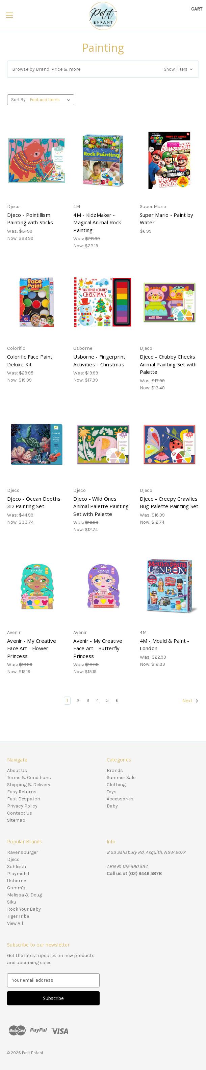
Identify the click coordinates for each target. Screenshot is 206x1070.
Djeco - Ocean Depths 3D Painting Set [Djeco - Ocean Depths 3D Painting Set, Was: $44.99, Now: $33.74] (33, 502)
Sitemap (16, 820)
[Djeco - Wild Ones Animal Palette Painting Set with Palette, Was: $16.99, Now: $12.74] (102, 444)
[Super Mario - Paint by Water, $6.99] (169, 160)
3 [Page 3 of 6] (87, 700)
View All (15, 923)
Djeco (13, 859)
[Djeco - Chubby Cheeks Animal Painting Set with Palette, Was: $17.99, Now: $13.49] (169, 302)
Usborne (16, 881)
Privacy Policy (22, 806)
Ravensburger (22, 852)
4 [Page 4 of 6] (97, 700)
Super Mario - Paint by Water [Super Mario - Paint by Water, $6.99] (167, 218)
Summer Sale (121, 777)
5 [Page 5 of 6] (107, 700)
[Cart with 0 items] (196, 9)
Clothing (116, 785)
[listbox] (51, 100)
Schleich (16, 866)
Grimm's (16, 888)
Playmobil (18, 874)
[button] (103, 69)
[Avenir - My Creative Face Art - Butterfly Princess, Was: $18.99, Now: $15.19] (102, 586)
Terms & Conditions (29, 777)
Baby (112, 806)
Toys (112, 792)
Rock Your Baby (24, 909)
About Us (17, 770)
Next (190, 701)
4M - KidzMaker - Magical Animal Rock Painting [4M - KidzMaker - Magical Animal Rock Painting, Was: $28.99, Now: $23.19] (97, 222)
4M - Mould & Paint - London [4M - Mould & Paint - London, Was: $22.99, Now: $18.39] (164, 644)
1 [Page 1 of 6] (67, 700)
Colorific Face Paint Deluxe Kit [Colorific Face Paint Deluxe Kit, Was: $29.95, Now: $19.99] (29, 360)
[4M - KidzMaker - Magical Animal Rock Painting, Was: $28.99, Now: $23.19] (102, 160)
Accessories (120, 799)
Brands (115, 770)
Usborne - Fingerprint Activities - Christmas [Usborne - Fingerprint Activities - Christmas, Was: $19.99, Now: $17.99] (99, 360)
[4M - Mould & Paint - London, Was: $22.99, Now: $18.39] (169, 586)
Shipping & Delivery (28, 785)
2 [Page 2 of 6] (78, 700)
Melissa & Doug (24, 895)
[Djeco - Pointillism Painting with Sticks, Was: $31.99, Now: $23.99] (36, 160)
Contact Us (19, 813)
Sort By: (18, 99)
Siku (11, 902)
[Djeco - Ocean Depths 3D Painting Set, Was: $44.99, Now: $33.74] (36, 444)
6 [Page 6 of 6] (117, 700)
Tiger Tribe (18, 916)
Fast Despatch (23, 799)
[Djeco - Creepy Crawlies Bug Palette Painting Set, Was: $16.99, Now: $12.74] (169, 444)
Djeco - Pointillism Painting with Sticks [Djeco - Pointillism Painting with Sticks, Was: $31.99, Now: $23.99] (30, 218)
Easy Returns (21, 792)
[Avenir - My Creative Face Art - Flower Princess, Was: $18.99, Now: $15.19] (36, 586)
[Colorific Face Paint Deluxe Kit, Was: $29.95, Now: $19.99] (36, 302)
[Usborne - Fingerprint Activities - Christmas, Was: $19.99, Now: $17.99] (102, 302)
